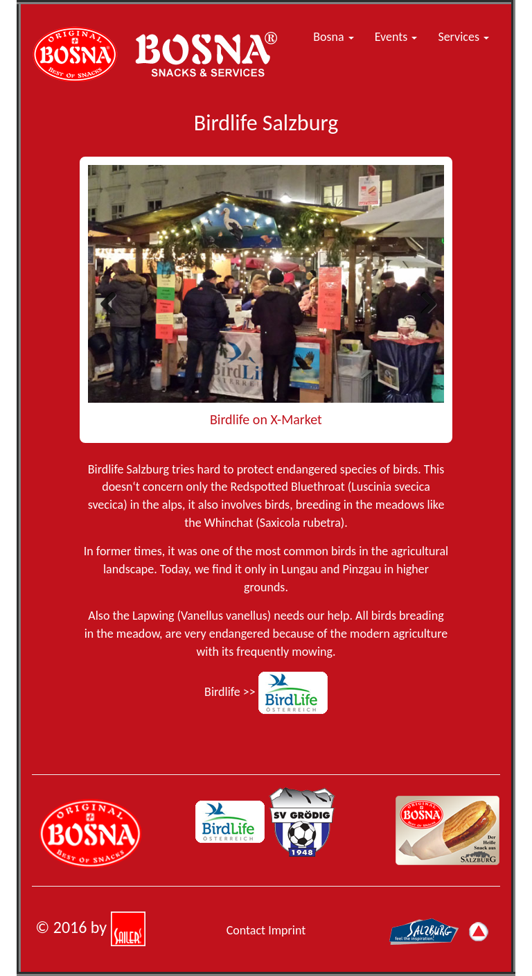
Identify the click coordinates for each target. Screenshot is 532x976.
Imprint (286, 930)
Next (423, 299)
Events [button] (396, 36)
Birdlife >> (266, 691)
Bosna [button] (333, 36)
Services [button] (463, 36)
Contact (248, 930)
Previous (109, 299)
